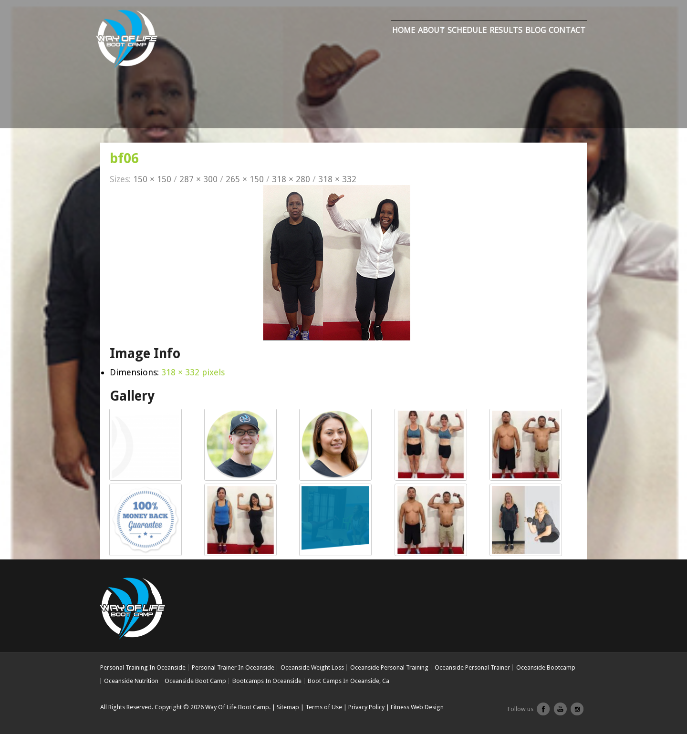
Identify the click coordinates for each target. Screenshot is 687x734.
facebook (543, 713)
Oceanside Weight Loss (312, 667)
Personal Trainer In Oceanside (233, 667)
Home (403, 30)
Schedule (467, 30)
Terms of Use (323, 707)
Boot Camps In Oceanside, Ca (348, 681)
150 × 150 (152, 179)
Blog (535, 30)
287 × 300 (198, 179)
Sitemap (288, 707)
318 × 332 (337, 179)
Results (505, 30)
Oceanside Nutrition (131, 681)
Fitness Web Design (417, 707)
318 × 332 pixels (193, 372)
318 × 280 (291, 179)
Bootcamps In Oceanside (267, 681)
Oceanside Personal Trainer (472, 667)
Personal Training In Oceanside (143, 667)
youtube (560, 713)
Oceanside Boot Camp (195, 681)
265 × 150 (245, 179)
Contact (567, 30)
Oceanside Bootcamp (545, 667)
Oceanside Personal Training (389, 667)
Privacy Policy (366, 707)
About (431, 30)
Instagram (576, 713)
